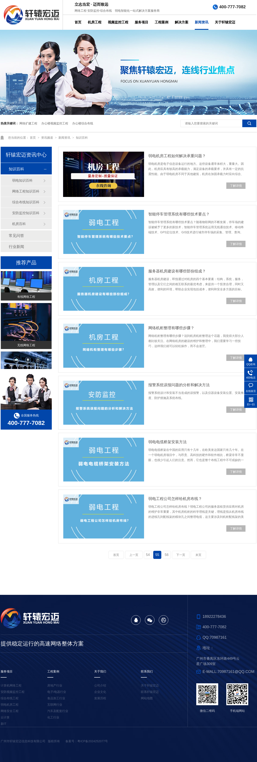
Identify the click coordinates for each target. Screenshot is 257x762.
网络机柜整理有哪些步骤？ (171, 328)
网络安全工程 (10, 711)
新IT (3, 723)
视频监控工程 (118, 22)
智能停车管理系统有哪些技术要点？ (179, 214)
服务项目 (141, 22)
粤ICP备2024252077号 (92, 741)
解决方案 (181, 22)
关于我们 (100, 671)
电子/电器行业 (56, 692)
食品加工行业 (56, 698)
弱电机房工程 (10, 704)
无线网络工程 (26, 346)
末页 (198, 555)
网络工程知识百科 (25, 191)
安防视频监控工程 (13, 692)
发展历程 (100, 698)
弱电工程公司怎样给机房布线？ (175, 499)
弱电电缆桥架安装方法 (167, 442)
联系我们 (147, 671)
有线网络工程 (26, 297)
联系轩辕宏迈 (150, 692)
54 (148, 555)
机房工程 (94, 22)
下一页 (180, 555)
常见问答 (16, 236)
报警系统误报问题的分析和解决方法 (179, 385)
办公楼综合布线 (82, 123)
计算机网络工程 (11, 685)
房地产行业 (54, 685)
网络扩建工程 (28, 123)
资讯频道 (47, 137)
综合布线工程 (10, 698)
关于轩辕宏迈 (225, 22)
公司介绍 (100, 685)
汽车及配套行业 (57, 711)
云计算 (5, 717)
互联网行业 (54, 704)
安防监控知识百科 (25, 213)
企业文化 (100, 692)
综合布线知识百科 (25, 202)
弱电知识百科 (22, 180)
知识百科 (82, 137)
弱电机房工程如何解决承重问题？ (177, 156)
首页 (78, 22)
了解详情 (236, 185)
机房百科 (19, 224)
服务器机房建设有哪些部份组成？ (177, 271)
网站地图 (147, 698)
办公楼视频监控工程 (54, 123)
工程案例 (161, 22)
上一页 (133, 555)
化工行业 (53, 717)
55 (157, 555)
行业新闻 (16, 247)
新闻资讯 (201, 22)
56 (167, 555)
